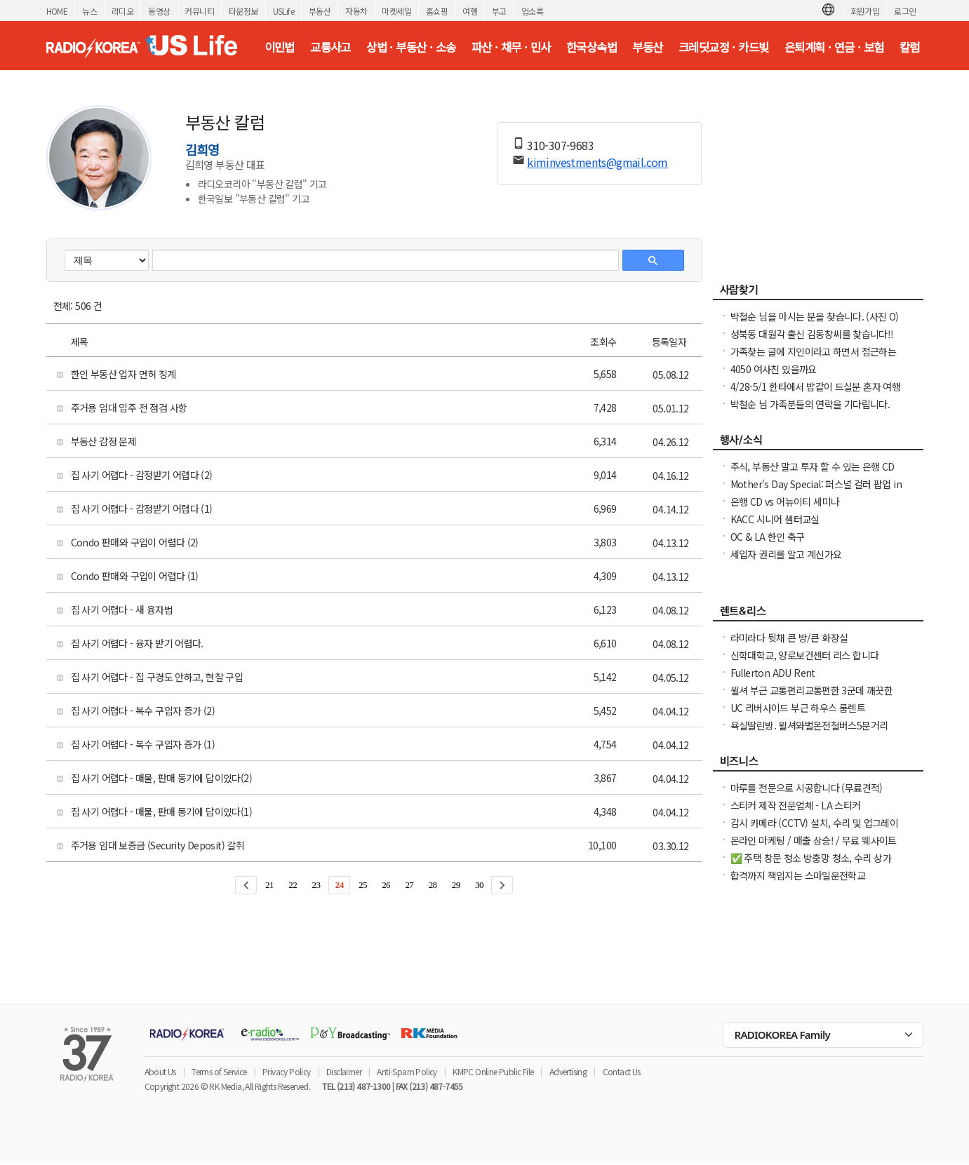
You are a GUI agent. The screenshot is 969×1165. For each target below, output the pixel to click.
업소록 (532, 11)
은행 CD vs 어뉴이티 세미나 (785, 501)
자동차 (356, 11)
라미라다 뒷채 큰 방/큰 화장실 (789, 638)
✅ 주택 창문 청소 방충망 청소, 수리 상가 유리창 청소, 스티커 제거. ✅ (811, 865)
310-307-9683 (560, 145)
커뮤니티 (199, 11)
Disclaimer (343, 1071)
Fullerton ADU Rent (772, 673)
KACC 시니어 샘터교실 (775, 519)
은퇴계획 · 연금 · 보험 (834, 47)
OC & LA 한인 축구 (767, 537)
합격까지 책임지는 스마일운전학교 (798, 875)
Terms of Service (219, 1071)
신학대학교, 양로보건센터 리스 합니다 (804, 655)
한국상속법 (591, 47)
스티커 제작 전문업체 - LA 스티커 (795, 805)
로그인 (905, 11)
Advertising (568, 1071)
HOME (57, 11)
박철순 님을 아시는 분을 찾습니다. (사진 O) (814, 316)
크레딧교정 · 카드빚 (723, 47)
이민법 (280, 47)
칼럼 (910, 47)
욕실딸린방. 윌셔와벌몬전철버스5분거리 (809, 725)
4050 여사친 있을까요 (773, 369)
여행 (469, 11)
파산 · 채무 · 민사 (511, 47)
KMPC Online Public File (493, 1071)
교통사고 (330, 47)
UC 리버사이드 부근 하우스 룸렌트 (798, 708)
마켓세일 (396, 11)
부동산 (319, 11)
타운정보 (243, 11)
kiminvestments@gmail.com (597, 162)
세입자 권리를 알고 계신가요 (786, 554)
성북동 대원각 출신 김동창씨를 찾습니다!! (812, 334)
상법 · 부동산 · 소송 (410, 47)
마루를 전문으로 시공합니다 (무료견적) (806, 788)
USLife (283, 11)
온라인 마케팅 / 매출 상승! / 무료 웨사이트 (813, 840)
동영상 (159, 11)
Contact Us (622, 1071)
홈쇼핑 (437, 11)
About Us (160, 1071)
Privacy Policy (286, 1071)
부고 (499, 11)
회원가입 (865, 11)
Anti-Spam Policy (406, 1071)
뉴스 (89, 11)
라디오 (122, 11)
